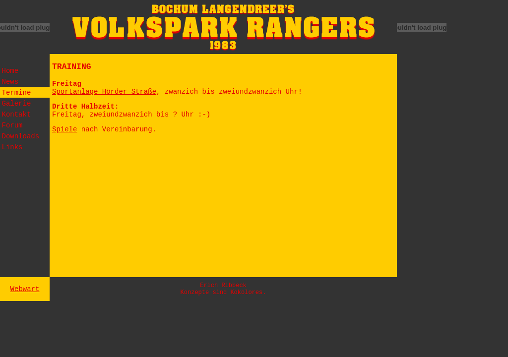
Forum (12, 125)
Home (10, 71)
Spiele (64, 129)
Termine (16, 93)
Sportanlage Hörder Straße (104, 92)
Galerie (16, 104)
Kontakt (16, 115)
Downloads (21, 136)
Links (12, 147)
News (10, 82)
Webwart (25, 289)
